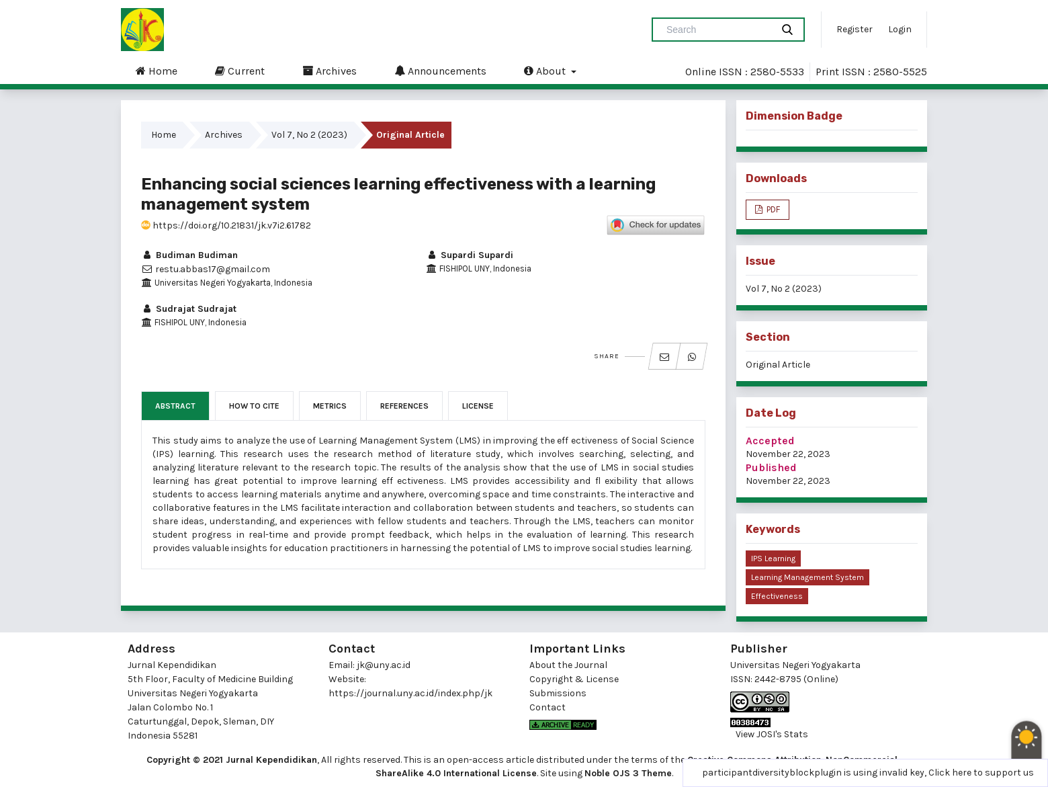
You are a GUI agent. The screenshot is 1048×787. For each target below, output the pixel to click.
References (404, 406)
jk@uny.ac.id (383, 665)
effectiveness (777, 596)
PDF (772, 209)
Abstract (175, 406)
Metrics (330, 406)
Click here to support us (981, 772)
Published (771, 467)
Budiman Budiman (189, 255)
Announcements (440, 71)
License (478, 406)
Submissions (557, 693)
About (546, 71)
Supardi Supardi (469, 255)
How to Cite (254, 406)
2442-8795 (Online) (796, 679)
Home (156, 71)
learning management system (807, 577)
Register (854, 29)
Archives (329, 71)
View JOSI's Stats (772, 734)
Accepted (770, 440)
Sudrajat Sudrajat (188, 309)
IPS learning (773, 558)
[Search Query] (717, 29)
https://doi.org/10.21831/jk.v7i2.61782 (226, 225)
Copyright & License (574, 679)
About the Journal (568, 665)
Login (900, 29)
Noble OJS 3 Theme (628, 773)
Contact (547, 707)
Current (240, 71)
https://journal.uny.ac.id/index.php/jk (410, 693)
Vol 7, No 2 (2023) (309, 134)
